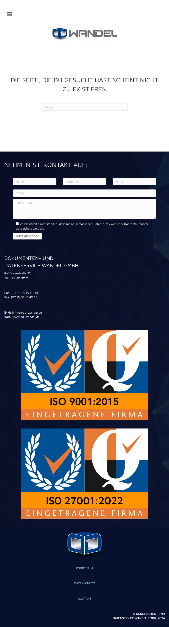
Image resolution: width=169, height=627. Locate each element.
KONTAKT (84, 598)
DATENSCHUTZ (84, 583)
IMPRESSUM (84, 568)
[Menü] (9, 14)
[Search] (85, 107)
